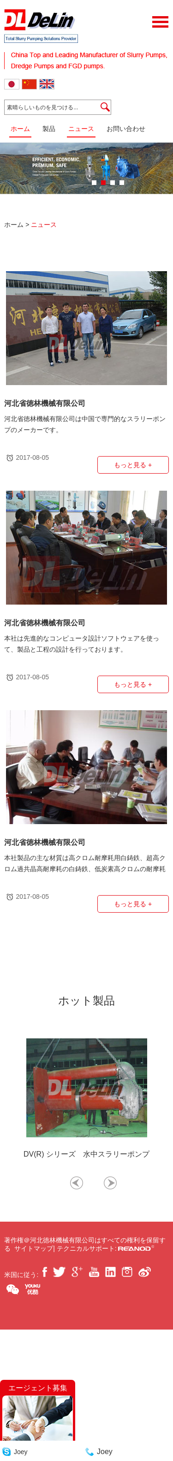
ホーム (20, 128)
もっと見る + (133, 465)
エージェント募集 (37, 1388)
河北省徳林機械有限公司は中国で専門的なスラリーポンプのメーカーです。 (85, 424)
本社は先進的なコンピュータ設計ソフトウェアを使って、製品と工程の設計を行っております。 (81, 644)
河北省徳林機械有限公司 (44, 403)
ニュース (81, 128)
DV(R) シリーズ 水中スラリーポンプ (86, 1154)
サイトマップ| (35, 1248)
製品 (48, 128)
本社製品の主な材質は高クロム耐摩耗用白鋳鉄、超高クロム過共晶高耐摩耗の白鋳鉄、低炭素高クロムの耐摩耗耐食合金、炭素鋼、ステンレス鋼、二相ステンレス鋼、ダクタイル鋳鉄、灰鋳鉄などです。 (85, 864)
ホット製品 (86, 1001)
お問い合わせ (126, 128)
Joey (21, 1451)
